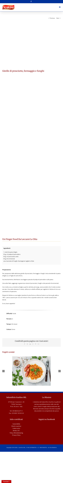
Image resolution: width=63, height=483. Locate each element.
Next (57, 18)
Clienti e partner (16, 426)
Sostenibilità (16, 424)
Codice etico (16, 428)
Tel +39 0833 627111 (16, 411)
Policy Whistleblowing (16, 433)
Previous (52, 18)
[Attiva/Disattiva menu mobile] (60, 7)
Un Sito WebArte (52, 447)
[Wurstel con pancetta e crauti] (31, 357)
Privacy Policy (16, 435)
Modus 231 (16, 430)
